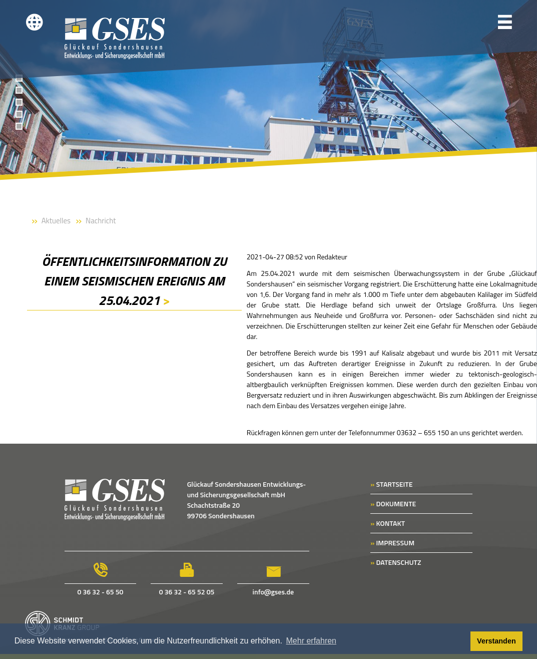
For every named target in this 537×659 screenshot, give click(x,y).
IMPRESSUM (392, 542)
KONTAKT (387, 523)
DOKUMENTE (393, 503)
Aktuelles (56, 220)
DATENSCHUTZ (395, 562)
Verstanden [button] (496, 641)
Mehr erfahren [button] (311, 640)
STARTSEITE (391, 484)
